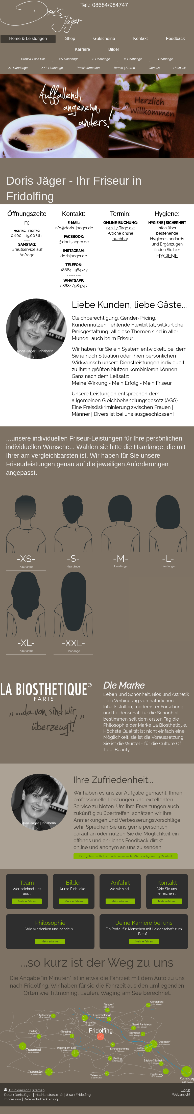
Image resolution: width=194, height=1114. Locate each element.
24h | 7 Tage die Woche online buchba (120, 233)
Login (185, 1090)
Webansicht (181, 1094)
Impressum (12, 1099)
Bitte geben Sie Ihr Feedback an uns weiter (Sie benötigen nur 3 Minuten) (125, 856)
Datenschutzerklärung (41, 1099)
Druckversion (17, 1090)
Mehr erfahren (27, 901)
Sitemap (38, 1090)
